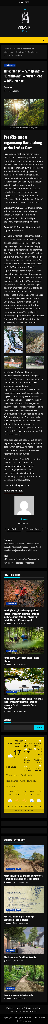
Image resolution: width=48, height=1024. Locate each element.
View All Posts (33, 529)
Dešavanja (11, 869)
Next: (24, 559)
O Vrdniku (26, 1008)
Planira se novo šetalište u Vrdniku (20, 957)
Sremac (9, 87)
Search (7, 719)
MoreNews (40, 1017)
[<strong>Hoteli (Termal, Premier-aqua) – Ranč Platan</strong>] (24, 640)
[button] (4, 40)
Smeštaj (36, 1008)
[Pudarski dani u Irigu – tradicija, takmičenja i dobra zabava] (24, 899)
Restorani (14, 1011)
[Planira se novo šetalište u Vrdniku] (24, 940)
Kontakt (33, 1011)
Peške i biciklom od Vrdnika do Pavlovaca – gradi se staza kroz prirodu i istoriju (23, 877)
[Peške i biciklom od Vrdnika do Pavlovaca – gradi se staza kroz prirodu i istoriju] (24, 858)
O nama (24, 1011)
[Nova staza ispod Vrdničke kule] (24, 978)
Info (18, 869)
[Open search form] (44, 40)
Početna (10, 1008)
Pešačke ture (10, 65)
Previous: (24, 545)
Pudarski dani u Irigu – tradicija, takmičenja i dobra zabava (19, 918)
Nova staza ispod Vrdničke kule (18, 995)
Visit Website (14, 529)
